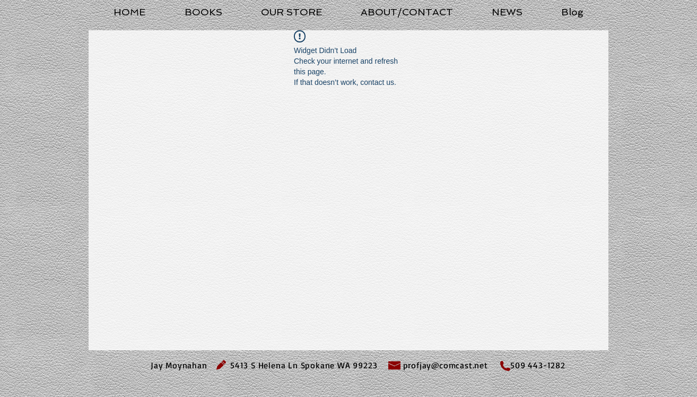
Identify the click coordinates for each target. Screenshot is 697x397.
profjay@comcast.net (445, 365)
